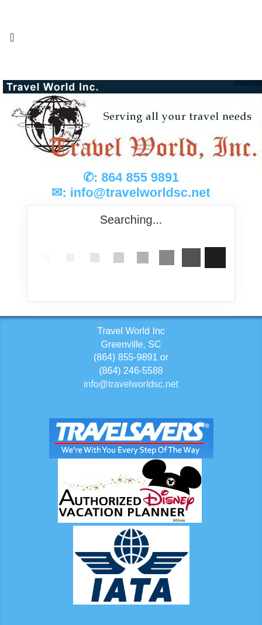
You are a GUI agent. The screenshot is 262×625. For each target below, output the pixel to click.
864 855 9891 (140, 177)
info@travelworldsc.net (140, 192)
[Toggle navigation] (12, 40)
